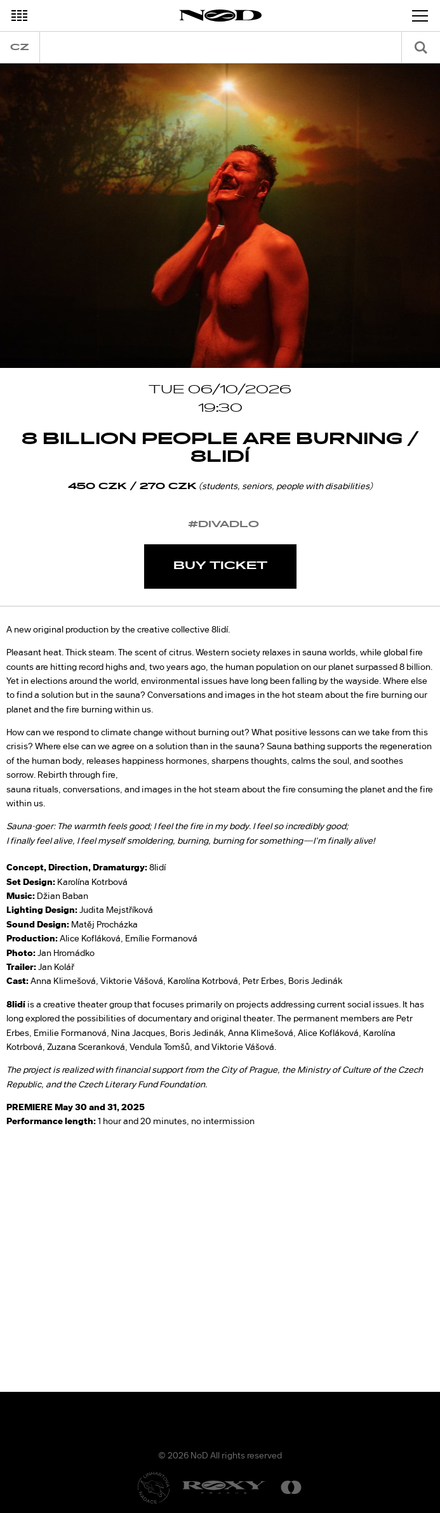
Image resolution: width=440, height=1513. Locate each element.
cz (19, 47)
